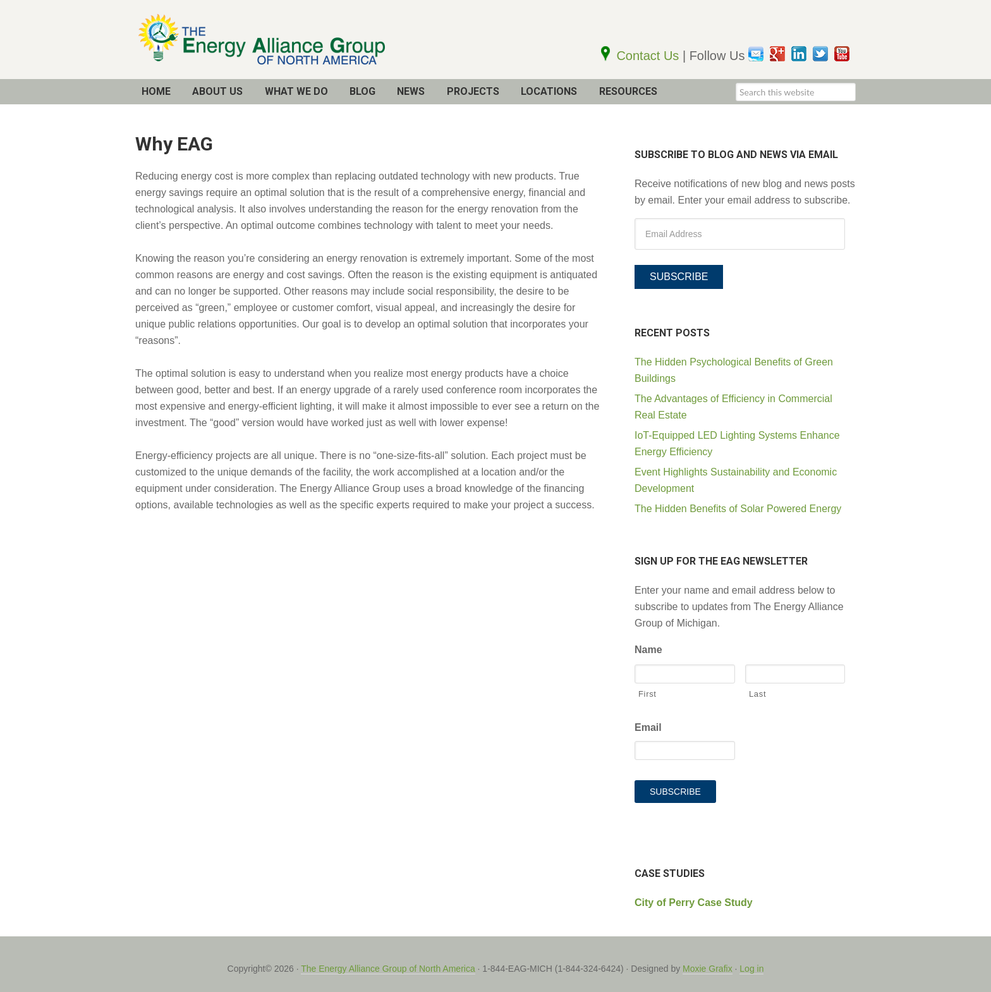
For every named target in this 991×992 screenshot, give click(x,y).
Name (648, 650)
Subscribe (679, 276)
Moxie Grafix (708, 959)
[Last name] (795, 674)
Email (648, 728)
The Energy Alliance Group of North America (388, 959)
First (647, 694)
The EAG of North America (287, 39)
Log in (751, 959)
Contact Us (649, 56)
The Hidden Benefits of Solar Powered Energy (738, 508)
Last (757, 694)
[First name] (685, 674)
